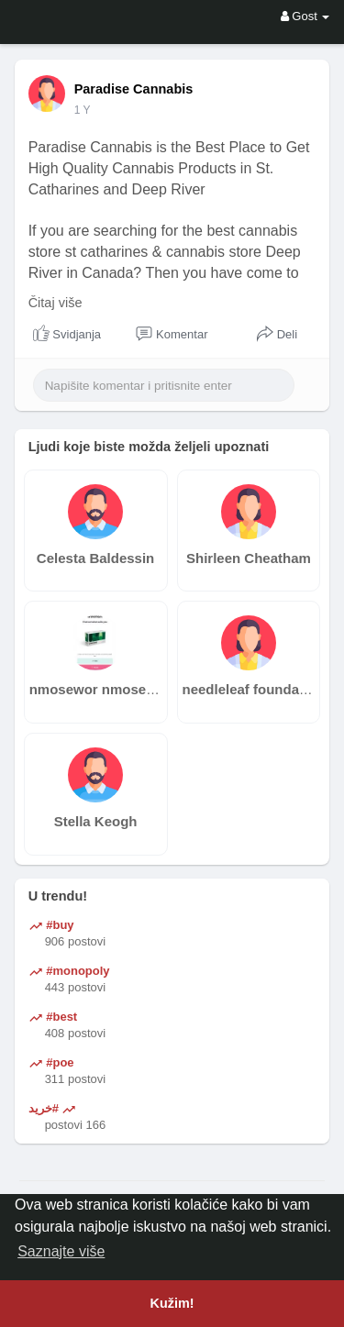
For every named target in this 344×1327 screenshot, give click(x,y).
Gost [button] (305, 16)
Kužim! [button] (172, 1303)
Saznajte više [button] (61, 1251)
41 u (84, 110)
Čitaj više (55, 302)
